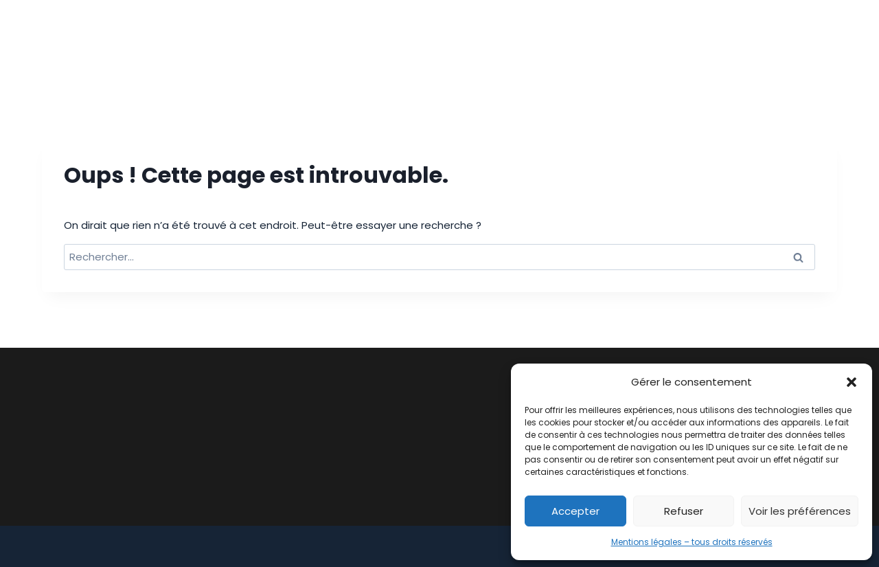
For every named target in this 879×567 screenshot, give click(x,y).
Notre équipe (529, 40)
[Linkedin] (824, 40)
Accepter (575, 511)
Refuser (683, 511)
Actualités (706, 40)
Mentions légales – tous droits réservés (692, 542)
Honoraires (620, 40)
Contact (785, 40)
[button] (851, 382)
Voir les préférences (800, 511)
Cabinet (351, 40)
